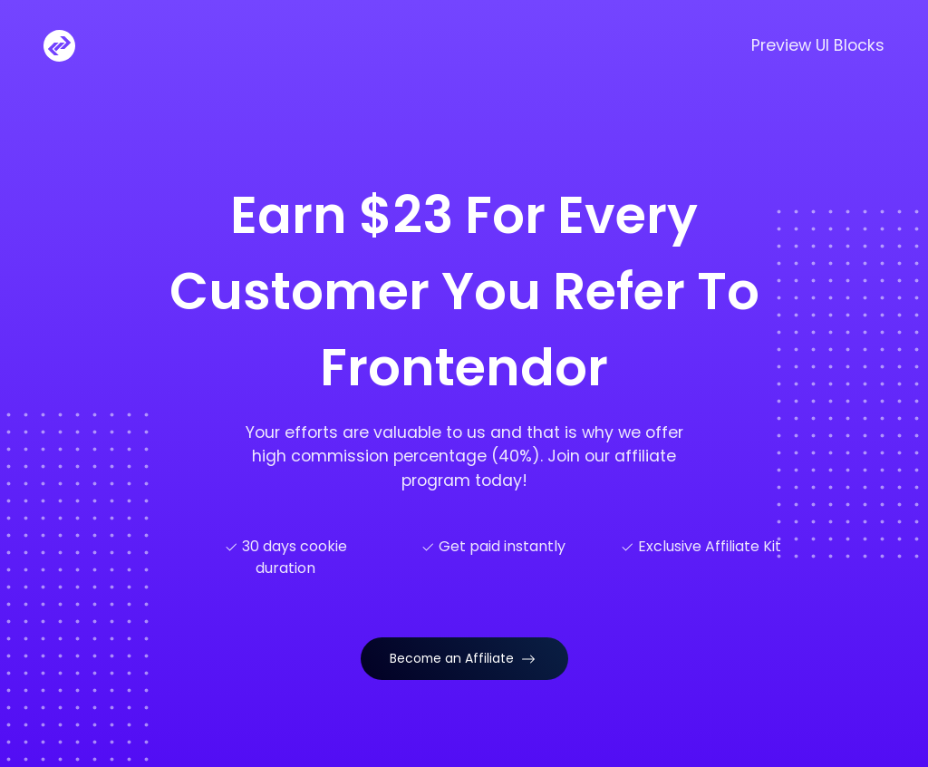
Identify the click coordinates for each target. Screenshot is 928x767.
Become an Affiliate (463, 658)
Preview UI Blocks (817, 45)
